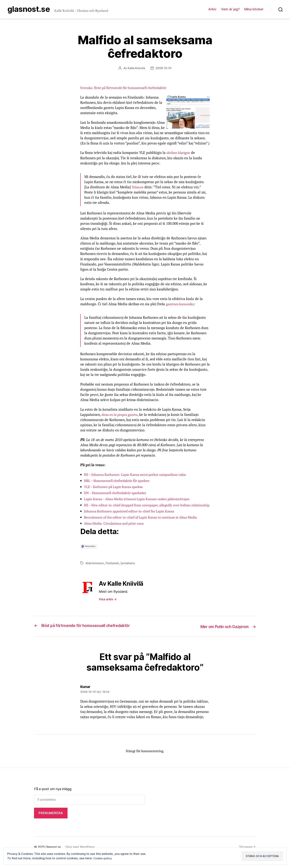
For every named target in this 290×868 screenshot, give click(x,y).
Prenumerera (50, 824)
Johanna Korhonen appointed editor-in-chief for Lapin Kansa (132, 517)
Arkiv (212, 9)
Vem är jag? (230, 9)
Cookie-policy (103, 858)
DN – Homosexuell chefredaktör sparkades (117, 493)
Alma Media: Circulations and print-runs (116, 529)
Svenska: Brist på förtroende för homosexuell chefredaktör (126, 88)
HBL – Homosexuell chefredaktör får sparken (119, 481)
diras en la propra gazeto (121, 415)
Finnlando (112, 569)
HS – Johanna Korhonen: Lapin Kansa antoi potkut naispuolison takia (138, 475)
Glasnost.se (32, 9)
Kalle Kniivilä (135, 69)
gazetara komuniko (181, 304)
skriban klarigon (179, 153)
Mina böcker (254, 9)
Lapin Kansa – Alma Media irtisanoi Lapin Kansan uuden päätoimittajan (141, 499)
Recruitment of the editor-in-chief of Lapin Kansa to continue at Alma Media (145, 523)
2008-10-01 (163, 69)
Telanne (138, 187)
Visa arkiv (108, 605)
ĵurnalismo (128, 569)
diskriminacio (94, 569)
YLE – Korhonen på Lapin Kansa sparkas (115, 487)
